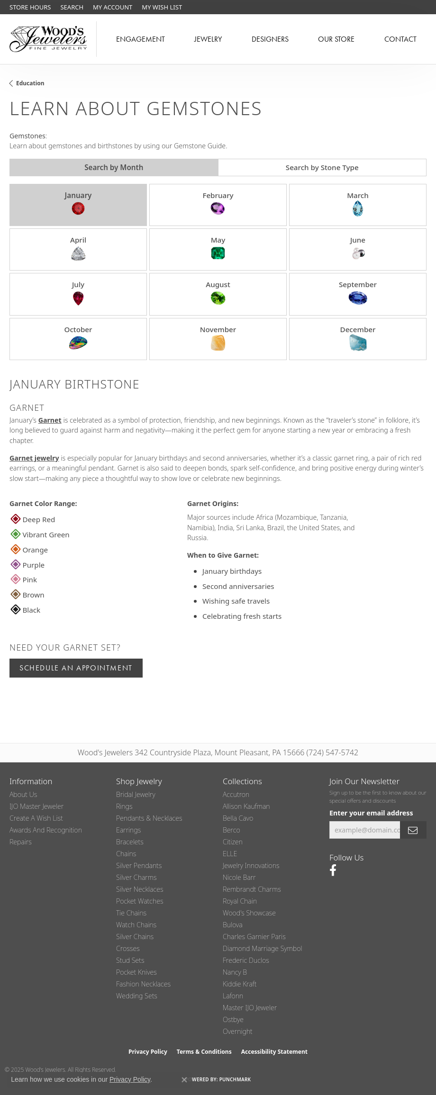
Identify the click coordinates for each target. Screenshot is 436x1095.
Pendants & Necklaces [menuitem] (149, 818)
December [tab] (358, 338)
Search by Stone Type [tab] (322, 167)
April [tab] (78, 248)
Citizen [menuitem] (233, 841)
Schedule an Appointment (76, 668)
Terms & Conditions (204, 1052)
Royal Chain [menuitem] (240, 900)
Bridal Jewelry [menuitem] (135, 794)
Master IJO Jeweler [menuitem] (250, 1007)
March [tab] (358, 204)
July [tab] (78, 293)
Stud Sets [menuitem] (130, 960)
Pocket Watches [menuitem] (140, 900)
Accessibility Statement (274, 1052)
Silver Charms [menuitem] (136, 877)
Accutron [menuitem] (236, 794)
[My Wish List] (162, 7)
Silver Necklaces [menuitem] (140, 889)
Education (30, 83)
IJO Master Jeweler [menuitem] (36, 806)
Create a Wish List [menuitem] (36, 818)
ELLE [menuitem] (230, 853)
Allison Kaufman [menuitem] (246, 806)
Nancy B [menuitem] (235, 972)
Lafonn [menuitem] (233, 995)
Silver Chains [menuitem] (135, 936)
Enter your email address (371, 812)
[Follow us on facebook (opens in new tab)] (332, 870)
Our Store (336, 39)
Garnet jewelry (34, 457)
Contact (400, 39)
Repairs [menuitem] (20, 841)
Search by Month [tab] (113, 167)
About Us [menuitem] (23, 794)
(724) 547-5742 (333, 752)
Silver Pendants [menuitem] (139, 865)
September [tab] (358, 293)
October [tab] (78, 338)
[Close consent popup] (184, 1080)
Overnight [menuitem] (238, 1031)
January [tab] (78, 204)
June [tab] (357, 248)
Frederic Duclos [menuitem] (246, 960)
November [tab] (218, 338)
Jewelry (208, 39)
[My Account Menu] (112, 7)
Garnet (50, 420)
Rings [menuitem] (124, 806)
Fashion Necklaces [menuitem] (143, 983)
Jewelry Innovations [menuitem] (251, 865)
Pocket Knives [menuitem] (136, 972)
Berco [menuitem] (231, 829)
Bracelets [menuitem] (130, 841)
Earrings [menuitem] (128, 829)
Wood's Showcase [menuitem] (249, 912)
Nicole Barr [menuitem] (239, 877)
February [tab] (217, 204)
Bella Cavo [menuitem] (238, 818)
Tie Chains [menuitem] (131, 912)
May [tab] (218, 248)
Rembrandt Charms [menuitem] (252, 889)
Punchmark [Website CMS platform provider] (235, 1079)
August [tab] (218, 293)
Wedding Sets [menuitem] (136, 995)
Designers (270, 39)
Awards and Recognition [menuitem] (45, 829)
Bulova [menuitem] (233, 924)
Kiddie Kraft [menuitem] (239, 983)
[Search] (71, 7)
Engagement (140, 39)
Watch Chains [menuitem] (136, 924)
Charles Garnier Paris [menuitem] (254, 936)
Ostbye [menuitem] (233, 1019)
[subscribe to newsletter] (413, 830)
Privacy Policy (147, 1052)
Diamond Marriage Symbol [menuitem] (262, 948)
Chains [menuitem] (126, 853)
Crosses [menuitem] (128, 948)
